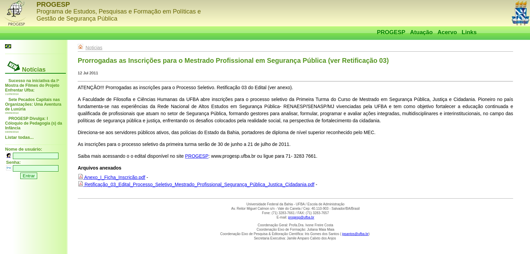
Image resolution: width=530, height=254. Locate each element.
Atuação (421, 32)
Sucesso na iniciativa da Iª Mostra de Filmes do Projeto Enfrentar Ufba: (32, 85)
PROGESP (391, 32)
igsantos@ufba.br (355, 234)
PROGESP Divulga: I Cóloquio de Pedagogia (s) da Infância (33, 123)
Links (469, 32)
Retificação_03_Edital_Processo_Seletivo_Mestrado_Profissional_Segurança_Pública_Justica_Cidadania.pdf (196, 184)
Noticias (94, 47)
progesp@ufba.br (301, 217)
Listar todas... (19, 137)
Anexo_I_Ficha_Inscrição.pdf (111, 177)
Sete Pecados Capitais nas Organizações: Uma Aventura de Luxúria (33, 104)
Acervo (447, 32)
